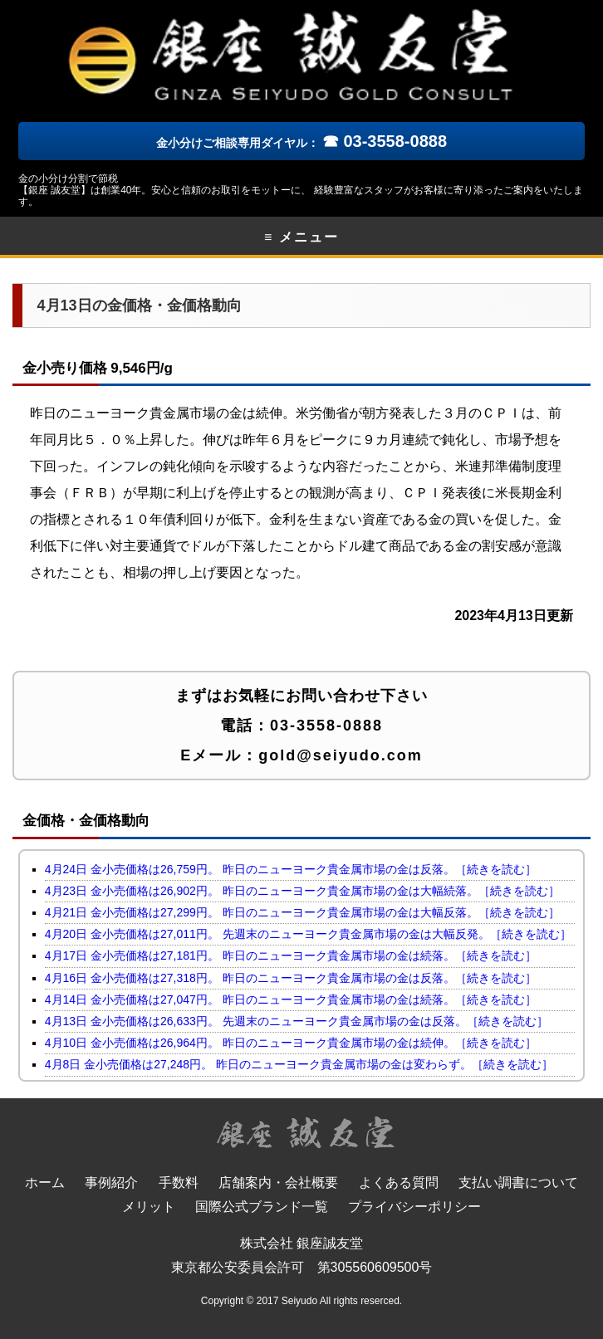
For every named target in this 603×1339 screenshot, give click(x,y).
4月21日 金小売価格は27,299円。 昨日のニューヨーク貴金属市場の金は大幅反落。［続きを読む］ (302, 912)
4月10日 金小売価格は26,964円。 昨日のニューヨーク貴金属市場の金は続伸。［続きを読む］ (291, 1042)
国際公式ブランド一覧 (261, 1207)
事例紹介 (111, 1182)
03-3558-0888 (326, 725)
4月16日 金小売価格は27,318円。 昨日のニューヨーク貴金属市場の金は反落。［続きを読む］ (291, 978)
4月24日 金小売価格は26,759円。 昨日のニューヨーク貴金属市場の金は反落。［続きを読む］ (291, 869)
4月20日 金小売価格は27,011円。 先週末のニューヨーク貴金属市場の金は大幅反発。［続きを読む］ (308, 934)
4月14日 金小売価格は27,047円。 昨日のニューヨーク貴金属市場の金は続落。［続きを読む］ (291, 999)
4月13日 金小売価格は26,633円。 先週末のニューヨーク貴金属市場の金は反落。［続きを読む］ (296, 1021)
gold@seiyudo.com (340, 755)
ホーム (45, 1182)
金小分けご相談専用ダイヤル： (301, 142)
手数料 (179, 1182)
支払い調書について (518, 1182)
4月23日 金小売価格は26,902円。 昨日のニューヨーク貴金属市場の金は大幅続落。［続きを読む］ (302, 890)
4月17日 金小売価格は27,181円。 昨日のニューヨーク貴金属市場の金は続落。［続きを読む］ (291, 955)
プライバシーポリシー (414, 1207)
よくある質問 (399, 1182)
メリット (148, 1207)
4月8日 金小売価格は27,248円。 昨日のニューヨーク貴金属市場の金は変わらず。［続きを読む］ (299, 1064)
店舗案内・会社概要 (278, 1182)
